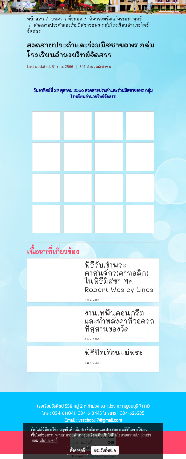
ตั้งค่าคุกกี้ (77, 450)
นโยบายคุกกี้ (48, 440)
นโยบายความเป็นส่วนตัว (133, 435)
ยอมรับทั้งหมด (105, 450)
